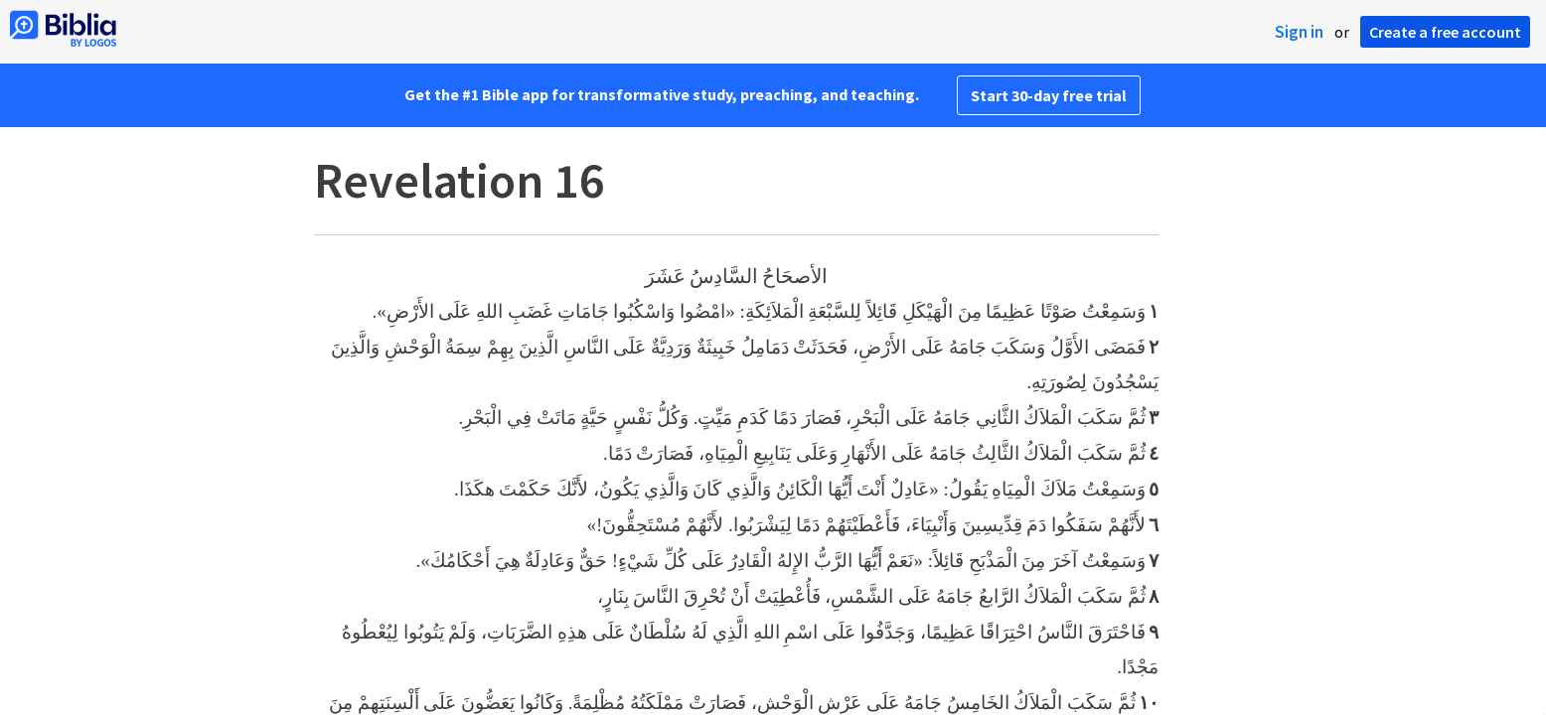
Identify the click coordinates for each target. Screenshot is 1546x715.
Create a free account (1445, 32)
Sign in (1299, 32)
